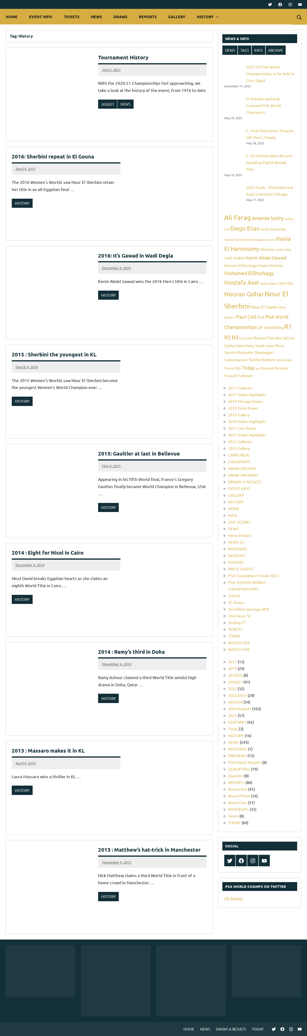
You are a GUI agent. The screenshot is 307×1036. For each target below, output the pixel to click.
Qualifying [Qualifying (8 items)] (273, 327)
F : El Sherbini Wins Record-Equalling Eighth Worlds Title (269, 162)
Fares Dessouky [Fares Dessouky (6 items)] (272, 229)
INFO (258, 50)
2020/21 (107, 104)
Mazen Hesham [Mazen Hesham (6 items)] (270, 265)
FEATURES (237, 722)
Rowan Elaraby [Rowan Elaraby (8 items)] (267, 337)
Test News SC (239, 615)
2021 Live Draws (242, 428)
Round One (237, 789)
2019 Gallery (239, 414)
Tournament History (123, 57)
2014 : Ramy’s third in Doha (131, 651)
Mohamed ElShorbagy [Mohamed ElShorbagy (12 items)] (249, 273)
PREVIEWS (237, 755)
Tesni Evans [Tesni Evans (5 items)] (284, 360)
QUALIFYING (239, 768)
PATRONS (236, 555)
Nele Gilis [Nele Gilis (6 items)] (285, 283)
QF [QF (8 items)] (260, 327)
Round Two (237, 802)
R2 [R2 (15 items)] (227, 337)
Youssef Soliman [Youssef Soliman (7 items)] (238, 375)
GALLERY (176, 16)
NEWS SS (236, 542)
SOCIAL (234, 595)
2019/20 (235, 675)
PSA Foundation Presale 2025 (253, 575)
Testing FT (237, 622)
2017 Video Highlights (247, 394)
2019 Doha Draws (243, 407)
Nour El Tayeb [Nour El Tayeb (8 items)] (264, 306)
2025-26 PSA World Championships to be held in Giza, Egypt (270, 73)
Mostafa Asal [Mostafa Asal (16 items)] (241, 282)
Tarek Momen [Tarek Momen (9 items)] (262, 359)
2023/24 (235, 701)
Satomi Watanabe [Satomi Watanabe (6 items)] (238, 352)
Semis (233, 815)
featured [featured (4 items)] (229, 240)
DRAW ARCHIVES (243, 475)
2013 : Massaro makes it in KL (48, 750)
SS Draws (236, 602)
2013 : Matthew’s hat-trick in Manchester (149, 849)
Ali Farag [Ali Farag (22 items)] (237, 217)
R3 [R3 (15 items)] (235, 337)
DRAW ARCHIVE (242, 468)
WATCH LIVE (239, 642)
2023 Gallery (239, 448)
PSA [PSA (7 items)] (260, 317)
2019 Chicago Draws (245, 401)
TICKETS (71, 16)
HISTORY (207, 16)
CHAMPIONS (239, 461)
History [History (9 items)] (267, 249)
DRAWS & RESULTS (244, 481)
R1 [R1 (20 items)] (288, 326)
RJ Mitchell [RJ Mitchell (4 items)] (246, 338)
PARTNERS (237, 548)
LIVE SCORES (239, 521)
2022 (232, 688)
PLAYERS (236, 562)
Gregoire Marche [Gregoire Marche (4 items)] (265, 240)
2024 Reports (239, 708)
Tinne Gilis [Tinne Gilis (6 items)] (232, 368)
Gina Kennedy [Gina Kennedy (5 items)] (244, 239)
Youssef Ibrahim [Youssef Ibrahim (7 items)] (274, 368)
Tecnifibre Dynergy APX (248, 609)
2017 (232, 661)
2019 (232, 668)
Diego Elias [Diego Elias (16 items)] (244, 228)
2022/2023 (237, 695)
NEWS (96, 16)
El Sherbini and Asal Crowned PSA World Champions (263, 105)
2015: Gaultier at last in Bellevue (139, 453)
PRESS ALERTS (241, 568)
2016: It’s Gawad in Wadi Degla (135, 255)
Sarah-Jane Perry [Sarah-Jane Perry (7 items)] (269, 345)
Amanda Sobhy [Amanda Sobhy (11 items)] (268, 218)
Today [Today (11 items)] (248, 368)
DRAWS (120, 16)
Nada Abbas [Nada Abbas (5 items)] (268, 283)
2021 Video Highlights (247, 434)
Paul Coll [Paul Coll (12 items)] (246, 316)
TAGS (245, 50)
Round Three (239, 795)
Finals (233, 728)
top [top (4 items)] (258, 368)
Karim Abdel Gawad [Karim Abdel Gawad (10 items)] (266, 257)
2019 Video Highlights (247, 421)
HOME (12, 16)
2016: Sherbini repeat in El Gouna (53, 156)
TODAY (234, 635)
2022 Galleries (240, 441)
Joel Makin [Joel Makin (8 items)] (234, 257)
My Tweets (233, 898)
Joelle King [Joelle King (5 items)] (283, 250)
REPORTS (148, 16)
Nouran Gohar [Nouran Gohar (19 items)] (244, 294)
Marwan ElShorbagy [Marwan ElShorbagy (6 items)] (240, 265)
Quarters (235, 775)
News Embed (239, 535)
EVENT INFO (40, 16)
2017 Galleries (240, 387)
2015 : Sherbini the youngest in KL (54, 354)
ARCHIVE (275, 50)
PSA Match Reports (244, 762)
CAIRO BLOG (239, 454)
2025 (232, 715)
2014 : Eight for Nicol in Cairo (47, 552)
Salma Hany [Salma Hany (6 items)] (244, 345)
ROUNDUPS (238, 809)
